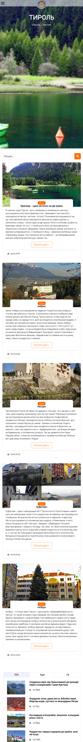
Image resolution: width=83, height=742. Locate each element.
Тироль (41, 203)
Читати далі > (41, 244)
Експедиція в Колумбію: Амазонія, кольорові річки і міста (54, 716)
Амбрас (41, 306)
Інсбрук (41, 607)
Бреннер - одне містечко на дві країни (42, 206)
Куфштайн (41, 507)
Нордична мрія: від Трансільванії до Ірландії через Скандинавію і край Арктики (53, 683)
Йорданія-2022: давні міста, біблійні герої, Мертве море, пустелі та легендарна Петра (53, 700)
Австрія (47, 24)
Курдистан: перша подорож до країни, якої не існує (53, 733)
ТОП (16, 675)
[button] (3, 3)
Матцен (41, 406)
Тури (42, 675)
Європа (36, 24)
